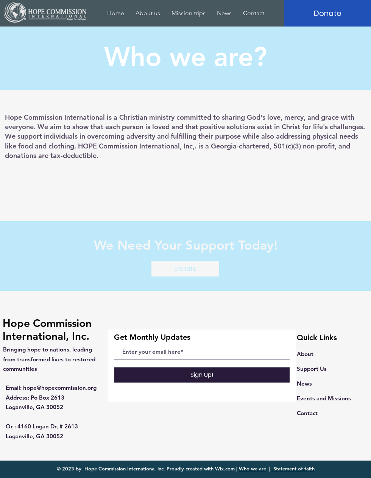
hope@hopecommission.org (60, 387)
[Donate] (327, 13)
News (304, 383)
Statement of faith (293, 469)
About (305, 354)
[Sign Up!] (202, 375)
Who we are (252, 469)
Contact (307, 413)
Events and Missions (324, 398)
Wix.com (225, 469)
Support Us (312, 368)
